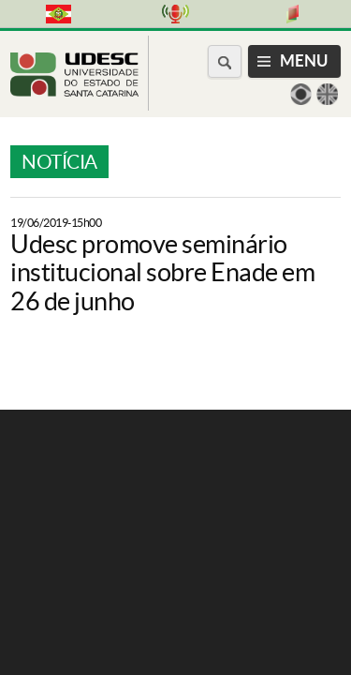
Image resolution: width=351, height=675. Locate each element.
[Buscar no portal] (224, 61)
